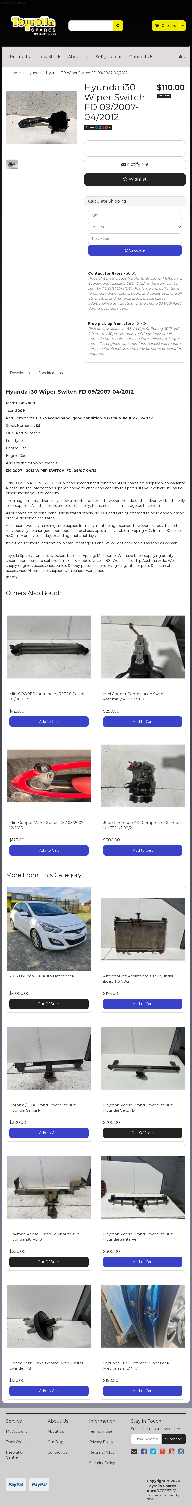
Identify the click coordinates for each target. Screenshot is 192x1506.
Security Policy (102, 1463)
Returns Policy (102, 1452)
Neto (150, 1499)
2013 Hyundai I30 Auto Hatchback (42, 976)
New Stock (49, 56)
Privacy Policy (101, 1442)
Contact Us (142, 56)
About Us (78, 56)
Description (20, 373)
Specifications (50, 373)
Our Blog (56, 1442)
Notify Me (135, 164)
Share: (98, 127)
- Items (166, 25)
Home (15, 73)
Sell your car (109, 56)
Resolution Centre (15, 1455)
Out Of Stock (49, 1004)
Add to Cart (49, 721)
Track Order (16, 1442)
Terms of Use (100, 1431)
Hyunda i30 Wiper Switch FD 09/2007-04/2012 (87, 73)
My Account (16, 1431)
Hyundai (34, 73)
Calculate (135, 250)
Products (20, 56)
